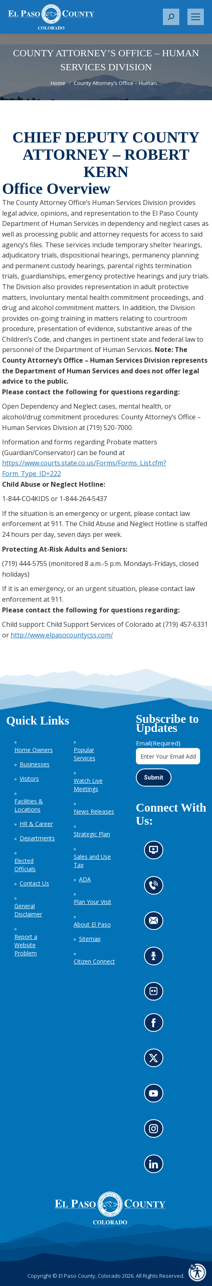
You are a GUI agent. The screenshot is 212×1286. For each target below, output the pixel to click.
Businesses (35, 764)
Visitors (29, 778)
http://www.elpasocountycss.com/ (62, 635)
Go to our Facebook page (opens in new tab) (155, 1025)
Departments (37, 838)
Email (158, 743)
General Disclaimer (28, 910)
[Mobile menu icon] (195, 17)
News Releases (94, 811)
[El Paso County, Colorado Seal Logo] (110, 1222)
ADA (85, 879)
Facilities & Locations (28, 805)
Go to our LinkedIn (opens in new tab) (155, 1166)
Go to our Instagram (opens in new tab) (156, 1131)
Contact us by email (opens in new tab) (156, 923)
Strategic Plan (92, 834)
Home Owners (33, 750)
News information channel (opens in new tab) (156, 852)
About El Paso (92, 924)
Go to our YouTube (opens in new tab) (155, 1096)
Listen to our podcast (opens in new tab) (155, 958)
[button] (171, 17)
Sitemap (90, 939)
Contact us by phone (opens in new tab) (155, 887)
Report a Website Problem (25, 945)
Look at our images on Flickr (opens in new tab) (156, 993)
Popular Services (84, 754)
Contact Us (34, 883)
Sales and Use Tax (92, 861)
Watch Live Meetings (88, 785)
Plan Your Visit (92, 902)
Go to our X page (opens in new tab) (155, 1060)
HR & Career (36, 824)
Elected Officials (25, 865)
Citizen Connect (94, 961)
